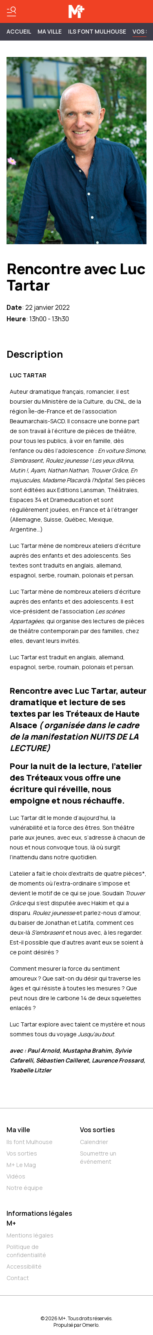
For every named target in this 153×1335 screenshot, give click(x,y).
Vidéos (16, 1176)
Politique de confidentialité (26, 1251)
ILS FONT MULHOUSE (97, 31)
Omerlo (90, 1324)
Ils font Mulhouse (30, 1142)
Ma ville (18, 1129)
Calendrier (94, 1142)
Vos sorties (22, 1153)
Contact (18, 1278)
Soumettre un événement (98, 1157)
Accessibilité (24, 1266)
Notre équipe (25, 1188)
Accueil (19, 31)
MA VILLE (50, 31)
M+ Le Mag (21, 1165)
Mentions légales (30, 1235)
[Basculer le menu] (11, 11)
